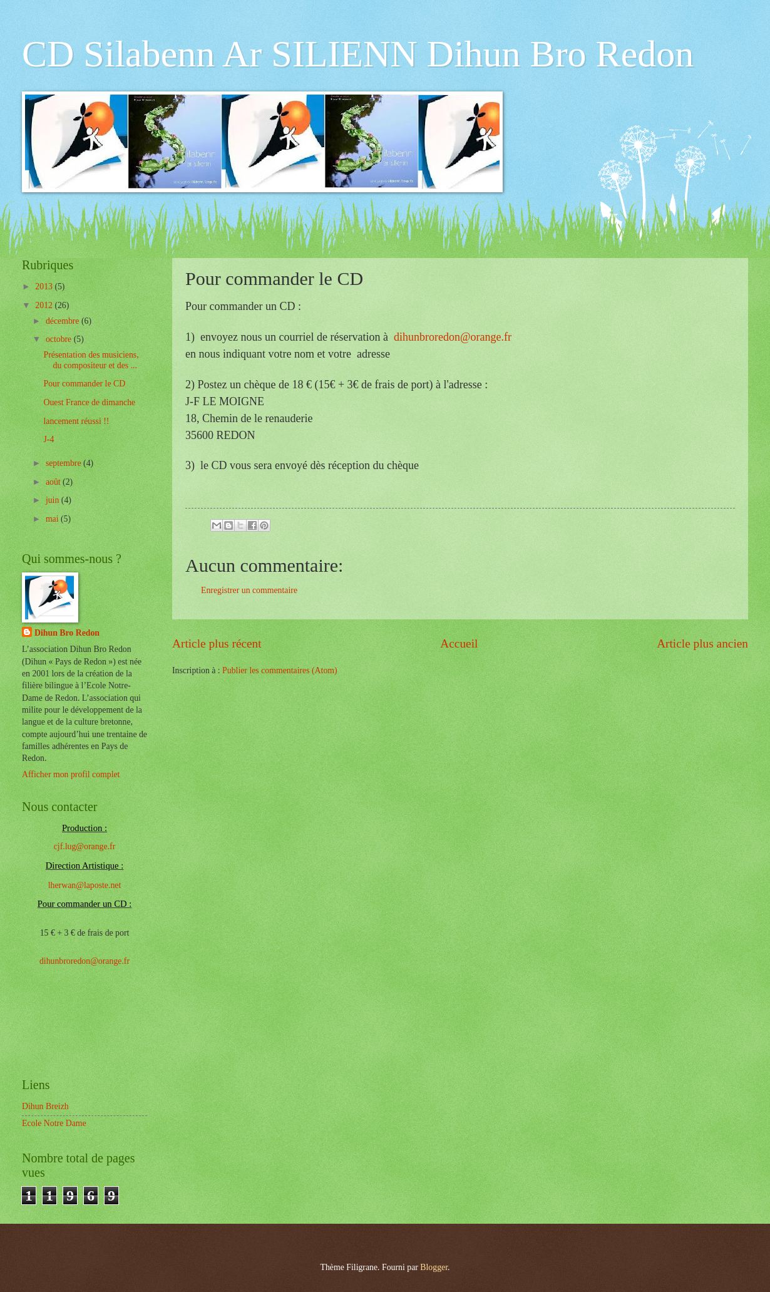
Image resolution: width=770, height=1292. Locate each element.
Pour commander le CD (84, 383)
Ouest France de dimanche (89, 402)
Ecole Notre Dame (54, 1123)
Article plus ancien (702, 643)
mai (53, 519)
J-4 (48, 439)
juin (53, 500)
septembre (64, 463)
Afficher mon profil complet (71, 774)
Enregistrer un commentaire (249, 590)
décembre (63, 321)
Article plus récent (217, 643)
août (54, 482)
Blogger (434, 1267)
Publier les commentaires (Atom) (279, 670)
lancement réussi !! (76, 421)
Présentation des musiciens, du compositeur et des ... (90, 360)
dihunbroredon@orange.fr (449, 337)
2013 (44, 286)
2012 (44, 305)
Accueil (459, 643)
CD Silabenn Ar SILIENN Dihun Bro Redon (358, 54)
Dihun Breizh (45, 1106)
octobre (60, 339)
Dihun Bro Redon (67, 633)
